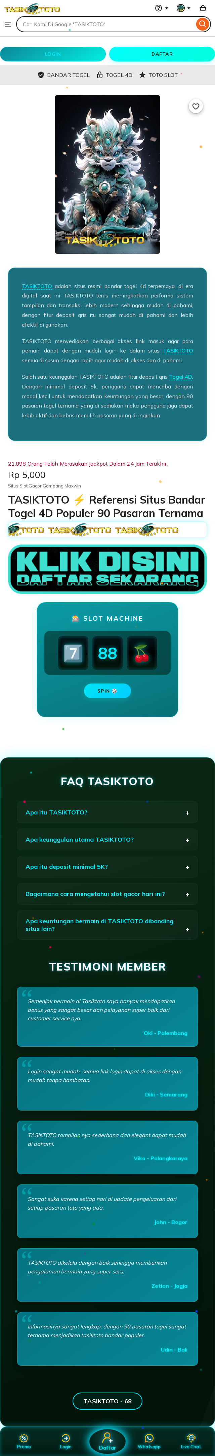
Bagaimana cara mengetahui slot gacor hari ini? (95, 894)
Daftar (107, 1441)
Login (66, 1441)
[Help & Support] (161, 8)
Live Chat (191, 1441)
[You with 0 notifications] (184, 8)
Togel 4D (180, 376)
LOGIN (53, 54)
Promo (24, 1441)
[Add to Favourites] (196, 106)
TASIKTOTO (37, 286)
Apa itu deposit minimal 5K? (67, 867)
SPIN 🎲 (107, 691)
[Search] (203, 24)
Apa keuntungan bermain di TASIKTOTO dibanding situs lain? (99, 925)
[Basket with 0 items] (203, 8)
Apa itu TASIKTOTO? (56, 812)
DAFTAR (162, 54)
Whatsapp (149, 1441)
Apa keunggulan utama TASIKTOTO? (80, 839)
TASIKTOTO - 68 (107, 1401)
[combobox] (105, 24)
